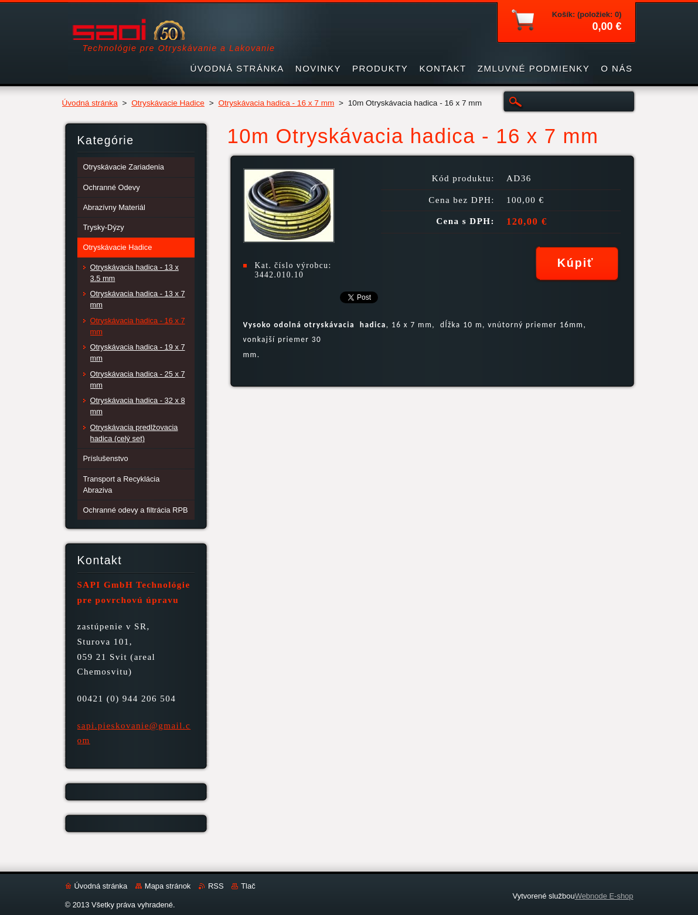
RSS (216, 886)
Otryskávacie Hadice (168, 103)
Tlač (248, 886)
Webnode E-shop (604, 896)
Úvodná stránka (90, 103)
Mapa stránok (167, 886)
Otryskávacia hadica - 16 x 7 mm (276, 103)
